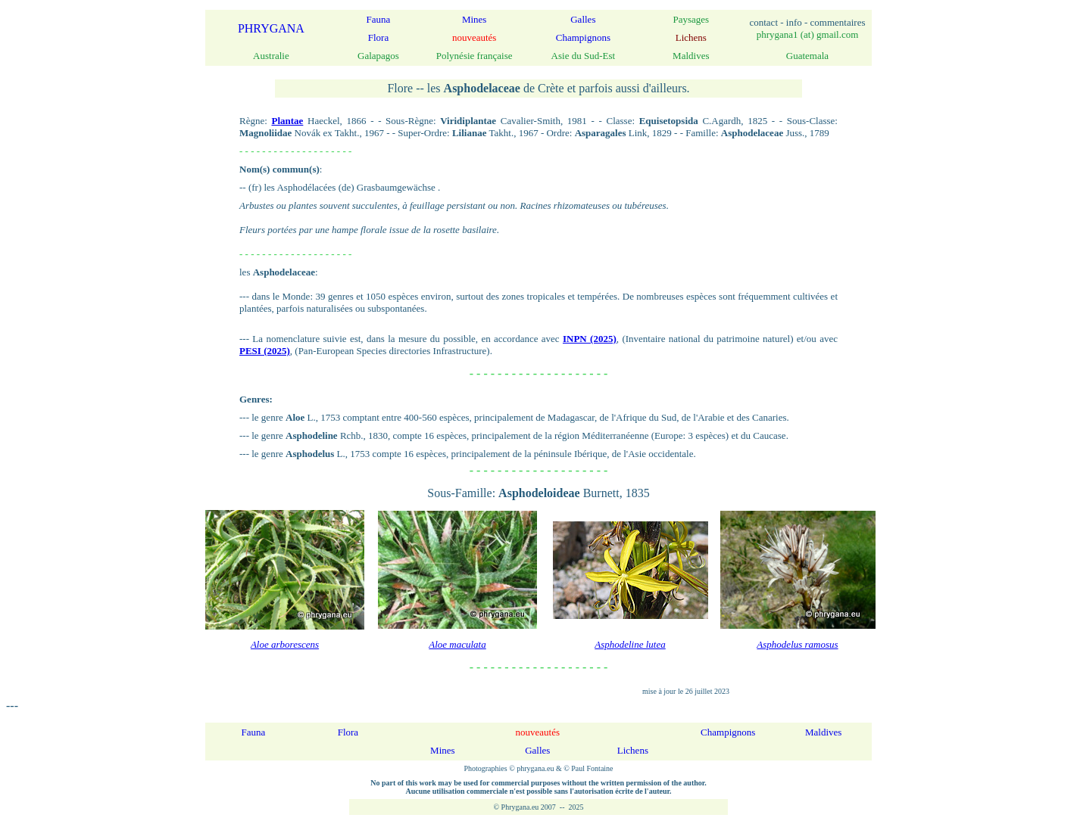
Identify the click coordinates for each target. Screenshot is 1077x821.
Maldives (823, 732)
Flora (378, 37)
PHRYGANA (271, 28)
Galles (582, 19)
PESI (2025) (264, 350)
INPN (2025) (590, 338)
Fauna (379, 19)
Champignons (583, 37)
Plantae (287, 120)
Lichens (632, 750)
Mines (474, 19)
